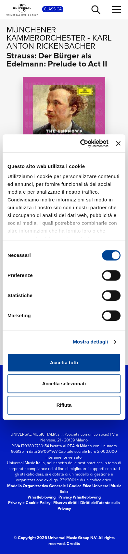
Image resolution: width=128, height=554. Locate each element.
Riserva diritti (65, 503)
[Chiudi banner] (118, 143)
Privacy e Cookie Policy (29, 503)
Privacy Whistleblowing (79, 497)
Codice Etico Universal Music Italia (90, 489)
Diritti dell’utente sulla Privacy (89, 506)
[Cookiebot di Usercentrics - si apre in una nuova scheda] (82, 143)
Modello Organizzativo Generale (36, 486)
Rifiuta (64, 405)
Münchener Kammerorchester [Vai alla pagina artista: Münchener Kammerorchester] (45, 34)
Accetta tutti (64, 362)
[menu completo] (116, 9)
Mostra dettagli (90, 341)
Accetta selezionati (64, 383)
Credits (73, 543)
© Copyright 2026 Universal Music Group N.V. (55, 538)
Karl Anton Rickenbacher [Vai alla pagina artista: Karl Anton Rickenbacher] (59, 42)
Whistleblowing (42, 497)
